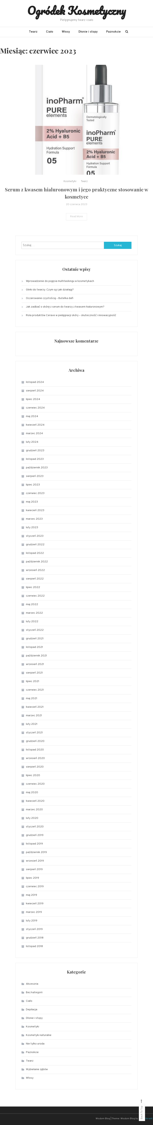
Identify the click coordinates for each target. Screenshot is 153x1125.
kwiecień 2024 (35, 425)
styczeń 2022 (35, 630)
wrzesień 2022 (35, 570)
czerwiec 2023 (35, 493)
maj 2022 (32, 604)
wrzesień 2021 (35, 664)
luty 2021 (31, 724)
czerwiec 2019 (35, 886)
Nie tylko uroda (35, 1043)
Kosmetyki (70, 190)
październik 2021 (36, 655)
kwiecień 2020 (35, 801)
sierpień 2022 (35, 578)
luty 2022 (32, 621)
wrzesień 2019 (35, 861)
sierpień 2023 (34, 476)
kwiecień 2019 (34, 903)
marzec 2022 (34, 613)
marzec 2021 (34, 715)
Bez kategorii (34, 992)
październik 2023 (37, 467)
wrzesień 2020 (35, 758)
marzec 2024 (34, 433)
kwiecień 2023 (35, 510)
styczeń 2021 (34, 732)
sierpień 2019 (34, 869)
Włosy (66, 32)
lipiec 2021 (32, 681)
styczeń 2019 (34, 929)
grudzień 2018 (34, 938)
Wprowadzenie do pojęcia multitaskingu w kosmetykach (60, 281)
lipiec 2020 (33, 775)
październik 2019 (36, 852)
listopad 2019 (34, 843)
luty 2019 (31, 920)
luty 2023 (32, 527)
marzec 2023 (34, 519)
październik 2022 (37, 561)
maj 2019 (31, 895)
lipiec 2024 (33, 399)
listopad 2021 (34, 647)
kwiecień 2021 (35, 707)
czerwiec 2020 (35, 784)
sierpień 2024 (35, 390)
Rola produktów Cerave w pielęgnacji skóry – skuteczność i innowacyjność (71, 315)
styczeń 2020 (35, 826)
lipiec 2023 (33, 484)
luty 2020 (32, 818)
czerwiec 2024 (35, 408)
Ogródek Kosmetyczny (76, 10)
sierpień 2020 (35, 767)
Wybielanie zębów (37, 1069)
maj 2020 (32, 792)
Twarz (33, 32)
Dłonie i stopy (88, 32)
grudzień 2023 (35, 450)
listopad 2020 (35, 749)
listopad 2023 (35, 459)
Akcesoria (32, 984)
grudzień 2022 (35, 544)
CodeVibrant (145, 1118)
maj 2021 (31, 698)
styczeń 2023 (34, 536)
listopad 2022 (35, 553)
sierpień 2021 (34, 673)
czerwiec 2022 (35, 596)
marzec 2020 (34, 809)
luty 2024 (32, 442)
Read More (76, 225)
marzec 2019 (34, 912)
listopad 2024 (35, 382)
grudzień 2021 (35, 638)
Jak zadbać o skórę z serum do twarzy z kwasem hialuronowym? (65, 307)
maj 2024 (32, 416)
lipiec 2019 (32, 878)
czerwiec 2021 (35, 690)
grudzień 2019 (34, 835)
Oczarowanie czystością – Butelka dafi (49, 298)
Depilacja (31, 1009)
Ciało (49, 32)
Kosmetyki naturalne (38, 1035)
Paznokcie (113, 32)
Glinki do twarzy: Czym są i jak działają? (50, 289)
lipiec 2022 (33, 587)
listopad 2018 (34, 946)
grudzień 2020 (35, 741)
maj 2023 (32, 502)
